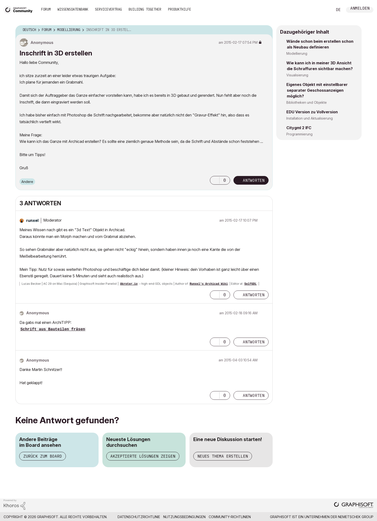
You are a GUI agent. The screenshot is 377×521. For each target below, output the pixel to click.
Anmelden (360, 9)
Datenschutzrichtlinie (139, 517)
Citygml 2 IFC (298, 127)
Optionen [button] (266, 30)
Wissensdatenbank (72, 9)
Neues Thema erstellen (222, 456)
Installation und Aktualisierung (309, 118)
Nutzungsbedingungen (184, 517)
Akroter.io (129, 284)
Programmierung (299, 134)
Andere (27, 182)
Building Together (145, 9)
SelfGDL (250, 284)
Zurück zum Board (42, 456)
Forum (46, 9)
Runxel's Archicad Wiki (209, 284)
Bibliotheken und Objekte (306, 102)
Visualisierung (297, 75)
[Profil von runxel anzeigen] (32, 220)
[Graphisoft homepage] (353, 505)
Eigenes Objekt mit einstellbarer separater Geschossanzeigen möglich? (317, 90)
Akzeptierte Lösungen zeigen (142, 456)
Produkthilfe (179, 9)
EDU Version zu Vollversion (312, 111)
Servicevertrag (108, 9)
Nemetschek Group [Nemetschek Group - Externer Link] (355, 517)
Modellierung (296, 53)
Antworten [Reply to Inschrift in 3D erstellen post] (253, 180)
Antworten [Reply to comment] (253, 294)
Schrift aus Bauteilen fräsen (52, 329)
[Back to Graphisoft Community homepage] (20, 9)
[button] (214, 180)
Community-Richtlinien (230, 517)
